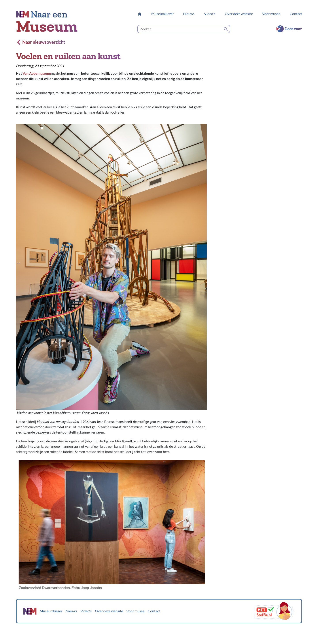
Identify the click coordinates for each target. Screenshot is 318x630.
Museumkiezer (162, 13)
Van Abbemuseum (37, 73)
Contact (296, 13)
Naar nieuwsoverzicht (41, 42)
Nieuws (189, 13)
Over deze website (239, 13)
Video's (209, 13)
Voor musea (271, 13)
